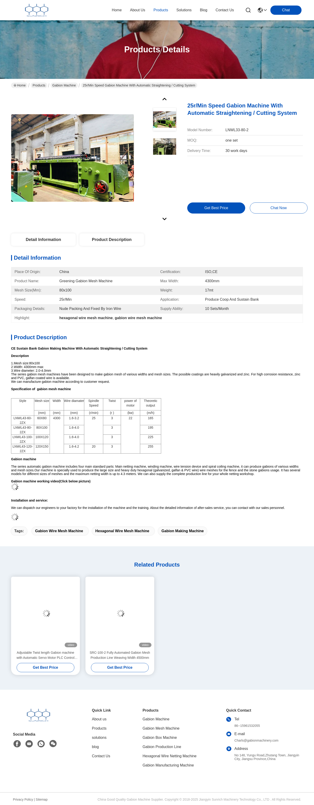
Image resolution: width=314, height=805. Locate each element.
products (161, 10)
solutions (184, 10)
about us (137, 10)
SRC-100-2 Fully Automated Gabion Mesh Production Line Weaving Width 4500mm (120, 655)
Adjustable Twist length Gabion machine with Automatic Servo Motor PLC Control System (46, 655)
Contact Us (101, 756)
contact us (225, 10)
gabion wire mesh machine (59, 531)
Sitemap (42, 799)
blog (203, 10)
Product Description (112, 239)
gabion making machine (182, 531)
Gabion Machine (64, 85)
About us (99, 719)
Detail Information (43, 239)
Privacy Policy (23, 799)
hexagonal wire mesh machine (122, 531)
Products (39, 85)
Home (117, 10)
